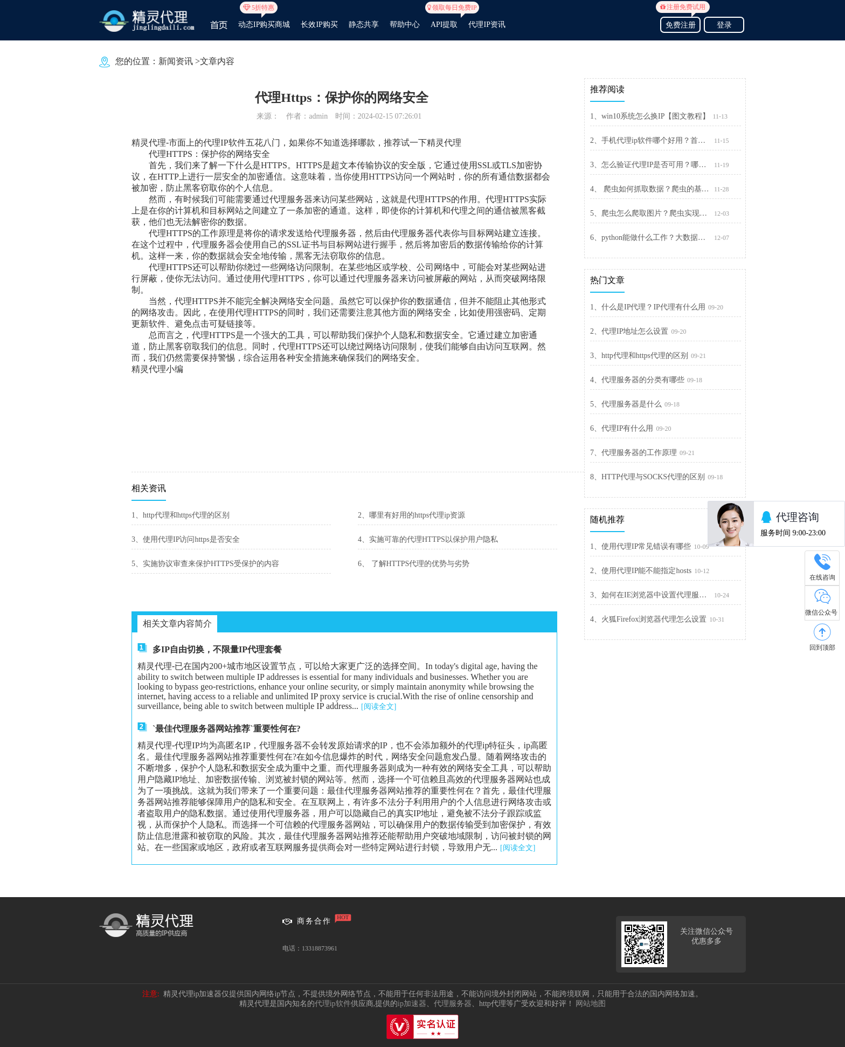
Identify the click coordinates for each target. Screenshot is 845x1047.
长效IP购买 (319, 24)
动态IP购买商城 (264, 20)
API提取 (444, 20)
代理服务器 (453, 1004)
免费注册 (680, 23)
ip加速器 (412, 1004)
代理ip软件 (333, 1004)
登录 (724, 25)
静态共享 (364, 24)
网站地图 (591, 1004)
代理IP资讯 (486, 24)
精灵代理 (444, 142)
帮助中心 (405, 24)
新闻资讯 (175, 61)
